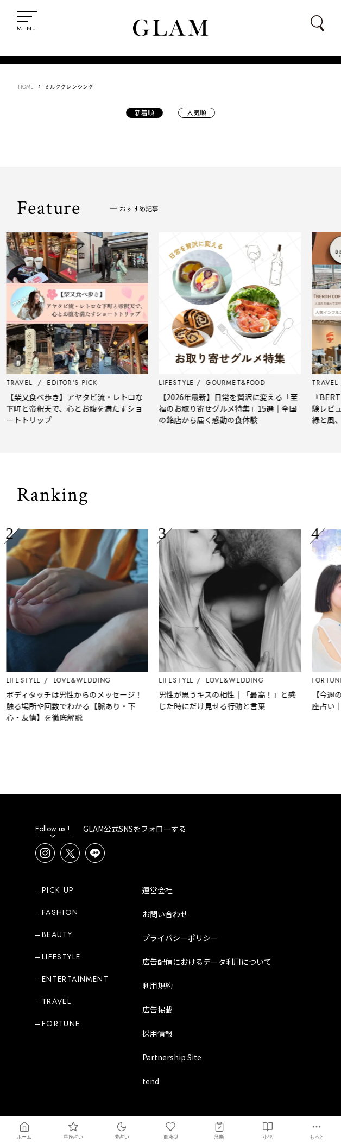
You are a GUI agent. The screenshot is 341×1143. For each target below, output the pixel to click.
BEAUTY (57, 934)
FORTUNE (61, 1023)
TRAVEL (56, 1001)
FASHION (60, 912)
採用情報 (157, 1033)
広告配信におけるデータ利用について (206, 961)
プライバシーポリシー (180, 937)
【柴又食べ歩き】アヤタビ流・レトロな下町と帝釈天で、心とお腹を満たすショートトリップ (97, 408)
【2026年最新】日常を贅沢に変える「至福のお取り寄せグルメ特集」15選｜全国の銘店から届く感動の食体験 (251, 408)
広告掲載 (157, 1009)
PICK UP (58, 890)
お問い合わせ (165, 913)
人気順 (196, 112)
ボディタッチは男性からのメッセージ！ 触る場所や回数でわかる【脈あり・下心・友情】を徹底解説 (97, 706)
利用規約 (157, 985)
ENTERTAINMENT (75, 979)
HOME (26, 87)
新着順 (144, 112)
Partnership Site (171, 1057)
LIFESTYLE (46, 680)
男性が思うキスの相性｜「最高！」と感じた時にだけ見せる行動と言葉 (250, 700)
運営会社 (157, 890)
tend (150, 1081)
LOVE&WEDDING (105, 680)
